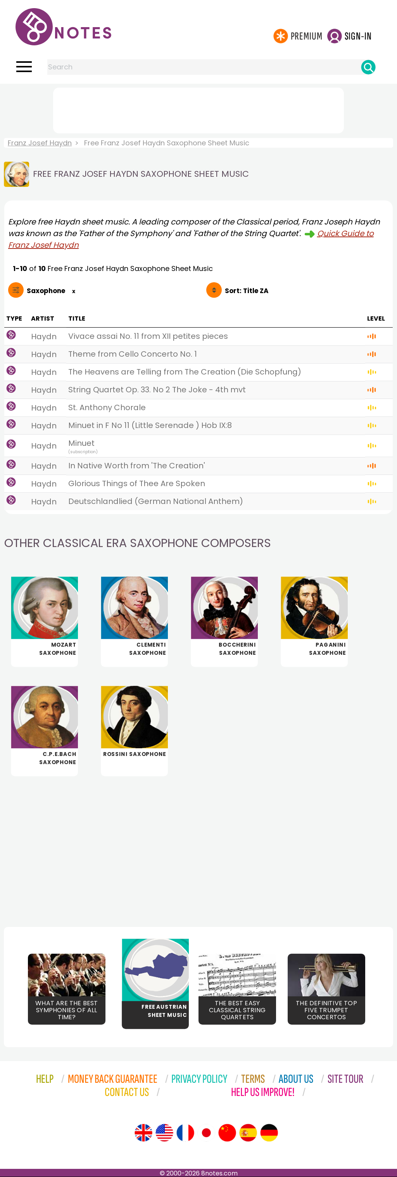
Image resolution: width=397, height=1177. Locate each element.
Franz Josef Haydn (40, 143)
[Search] (368, 67)
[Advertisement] (198, 108)
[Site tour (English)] (143, 1132)
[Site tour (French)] (185, 1132)
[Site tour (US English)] (164, 1132)
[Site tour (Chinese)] (227, 1132)
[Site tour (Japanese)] (206, 1132)
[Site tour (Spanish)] (248, 1132)
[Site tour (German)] (269, 1132)
